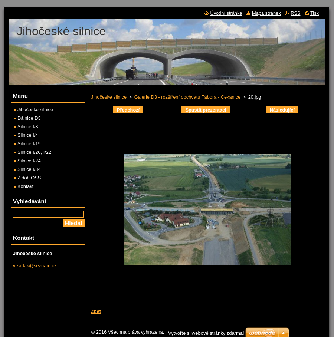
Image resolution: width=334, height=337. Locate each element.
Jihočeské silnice (109, 97)
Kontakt (25, 186)
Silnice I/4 (27, 135)
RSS (295, 13)
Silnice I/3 (27, 126)
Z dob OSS (29, 178)
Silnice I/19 (29, 143)
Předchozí (128, 110)
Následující (282, 110)
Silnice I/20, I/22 (34, 152)
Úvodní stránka (226, 13)
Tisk (314, 13)
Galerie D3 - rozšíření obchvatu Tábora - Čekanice (187, 97)
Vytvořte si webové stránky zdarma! (206, 333)
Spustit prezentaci (205, 110)
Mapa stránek (266, 13)
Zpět (96, 311)
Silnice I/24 (29, 160)
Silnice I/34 (29, 169)
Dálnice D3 (29, 118)
